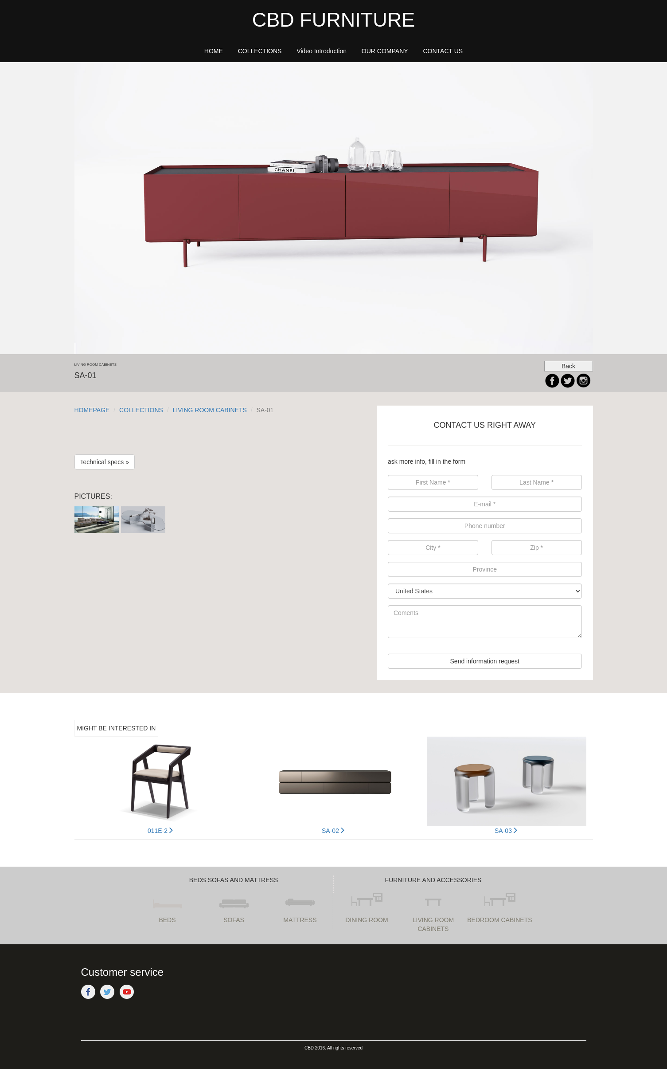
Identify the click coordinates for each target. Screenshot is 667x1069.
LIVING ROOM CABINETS (210, 410)
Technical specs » (104, 461)
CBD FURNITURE (333, 19)
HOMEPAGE (92, 410)
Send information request (484, 661)
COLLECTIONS (141, 410)
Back (568, 366)
